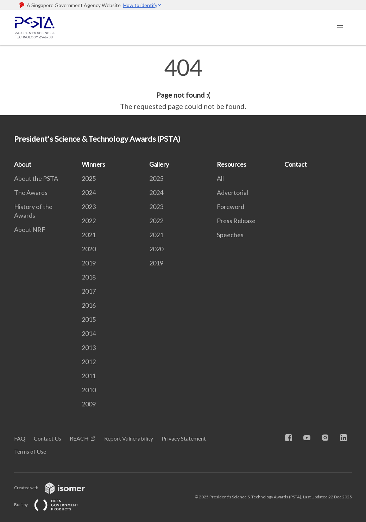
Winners (93, 164)
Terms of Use (30, 451)
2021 (89, 235)
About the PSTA (36, 178)
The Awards (31, 192)
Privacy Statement (184, 438)
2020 (89, 249)
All (220, 178)
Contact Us (47, 438)
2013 (89, 347)
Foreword (230, 206)
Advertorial (232, 192)
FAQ (19, 438)
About (22, 164)
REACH (79, 438)
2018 (89, 277)
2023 (89, 206)
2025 (89, 178)
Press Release (236, 221)
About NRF (29, 229)
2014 (89, 333)
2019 (89, 263)
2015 (89, 319)
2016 (89, 305)
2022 (89, 221)
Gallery (159, 164)
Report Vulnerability (128, 438)
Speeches (230, 235)
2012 (89, 362)
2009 (89, 404)
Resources (231, 164)
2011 (89, 376)
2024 (89, 192)
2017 (89, 291)
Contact (295, 164)
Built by (51, 504)
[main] (183, 84)
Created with (55, 487)
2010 (89, 390)
